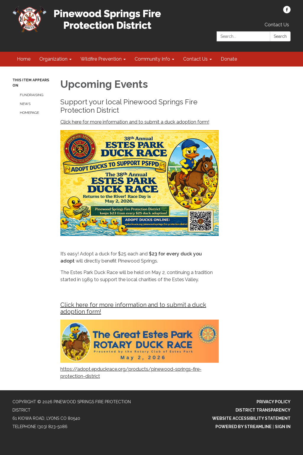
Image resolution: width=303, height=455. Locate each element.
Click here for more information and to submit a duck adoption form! (134, 122)
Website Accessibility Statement (251, 418)
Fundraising (31, 95)
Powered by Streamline (243, 426)
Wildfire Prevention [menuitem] (101, 59)
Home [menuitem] (23, 59)
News (25, 104)
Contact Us (277, 24)
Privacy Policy (274, 401)
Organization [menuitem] (53, 59)
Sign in (283, 426)
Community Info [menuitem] (152, 59)
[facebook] (287, 11)
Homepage (29, 113)
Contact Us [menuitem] (195, 59)
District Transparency (263, 410)
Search (280, 36)
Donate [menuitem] (229, 59)
